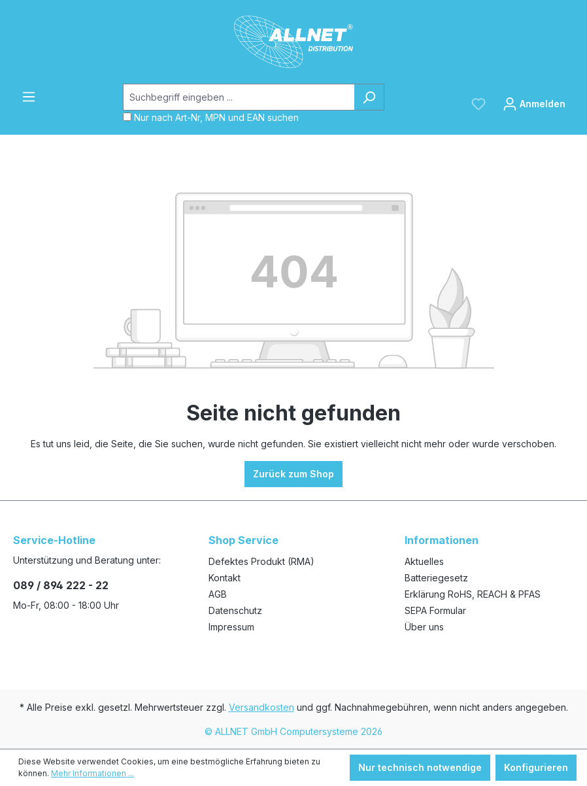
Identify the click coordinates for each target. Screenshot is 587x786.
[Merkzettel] (478, 104)
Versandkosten (261, 707)
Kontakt (225, 577)
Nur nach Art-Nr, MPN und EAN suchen (216, 117)
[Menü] (28, 97)
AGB (218, 594)
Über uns (424, 626)
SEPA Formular (435, 610)
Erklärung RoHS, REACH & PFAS (473, 594)
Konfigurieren (536, 767)
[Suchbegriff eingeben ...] (238, 97)
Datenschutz (235, 610)
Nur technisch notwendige (420, 767)
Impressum (231, 626)
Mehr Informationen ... (92, 773)
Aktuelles (424, 561)
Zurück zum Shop (293, 473)
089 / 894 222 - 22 (61, 585)
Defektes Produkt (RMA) (261, 561)
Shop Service (243, 540)
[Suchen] (369, 97)
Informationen (441, 540)
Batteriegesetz (436, 577)
